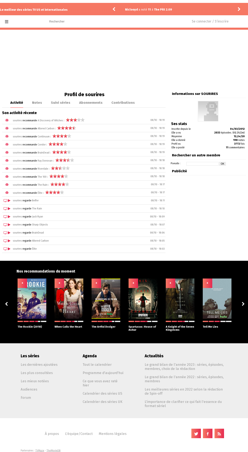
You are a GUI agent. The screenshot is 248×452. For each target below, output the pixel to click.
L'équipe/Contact (79, 434)
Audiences (29, 389)
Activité (16, 102)
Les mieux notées (35, 381)
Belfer (35, 200)
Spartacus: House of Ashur (143, 326)
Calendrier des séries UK (102, 402)
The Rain (43, 184)
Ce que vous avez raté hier (100, 383)
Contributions (123, 102)
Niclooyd (131, 9)
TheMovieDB (53, 450)
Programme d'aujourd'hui (103, 373)
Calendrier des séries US (102, 393)
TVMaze (39, 450)
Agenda (90, 356)
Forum (26, 397)
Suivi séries (60, 102)
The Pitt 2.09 (163, 9)
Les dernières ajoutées (39, 364)
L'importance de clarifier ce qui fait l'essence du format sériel (183, 404)
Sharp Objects (40, 224)
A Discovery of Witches (50, 120)
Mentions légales (112, 434)
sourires (17, 120)
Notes (37, 102)
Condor (42, 144)
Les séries (30, 356)
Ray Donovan (45, 160)
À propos (52, 434)
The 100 (42, 176)
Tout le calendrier (97, 364)
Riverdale (43, 168)
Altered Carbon (46, 128)
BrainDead (43, 152)
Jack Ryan (37, 216)
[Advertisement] (124, 61)
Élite (40, 192)
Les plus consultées (37, 373)
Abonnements (91, 102)
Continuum (44, 136)
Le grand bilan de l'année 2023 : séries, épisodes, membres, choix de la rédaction (184, 366)
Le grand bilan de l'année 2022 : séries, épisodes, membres (184, 379)
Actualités (154, 356)
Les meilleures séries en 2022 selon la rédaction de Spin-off (184, 391)
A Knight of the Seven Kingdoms (180, 326)
